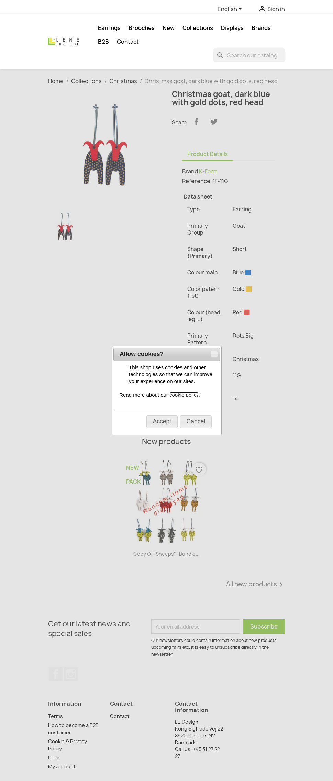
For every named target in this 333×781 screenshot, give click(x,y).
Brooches (142, 28)
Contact (128, 41)
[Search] (249, 55)
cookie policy (184, 128)
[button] (214, 87)
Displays (232, 28)
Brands (261, 28)
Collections (197, 28)
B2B (103, 41)
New (169, 28)
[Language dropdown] (231, 9)
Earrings (109, 28)
